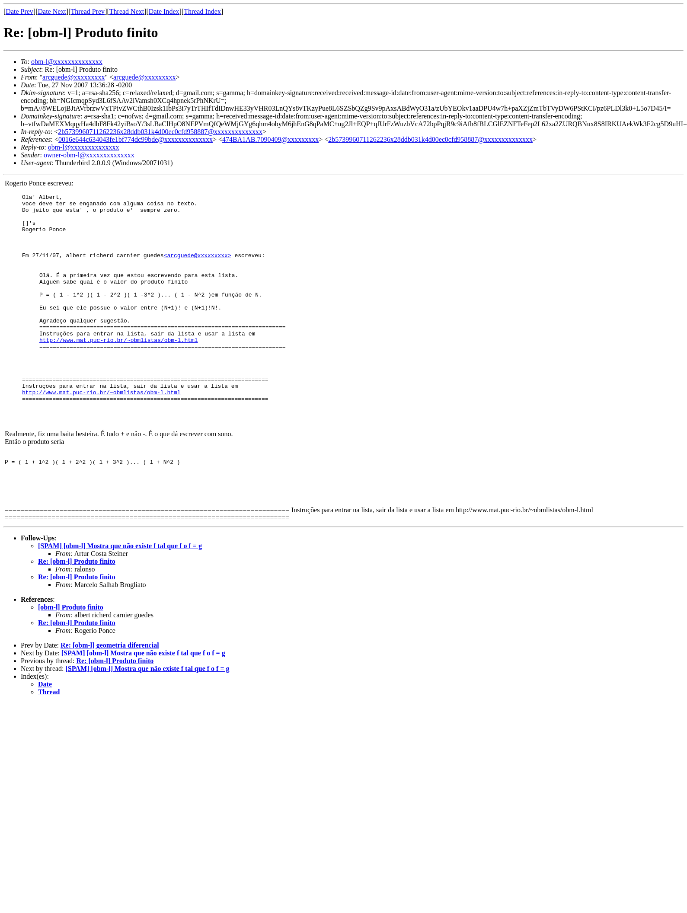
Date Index (164, 11)
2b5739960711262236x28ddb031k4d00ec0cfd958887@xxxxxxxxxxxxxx (160, 131)
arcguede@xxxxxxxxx (73, 77)
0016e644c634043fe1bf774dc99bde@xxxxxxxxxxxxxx (135, 139)
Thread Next (126, 11)
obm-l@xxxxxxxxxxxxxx (66, 61)
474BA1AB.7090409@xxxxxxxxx (270, 139)
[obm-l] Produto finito (70, 654)
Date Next (52, 11)
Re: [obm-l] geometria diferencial (110, 692)
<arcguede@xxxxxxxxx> (197, 268)
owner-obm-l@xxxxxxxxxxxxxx (89, 155)
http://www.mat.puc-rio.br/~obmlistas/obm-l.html (118, 368)
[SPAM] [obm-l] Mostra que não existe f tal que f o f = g (120, 592)
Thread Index (202, 11)
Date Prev (19, 11)
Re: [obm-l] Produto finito (76, 608)
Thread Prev (87, 11)
